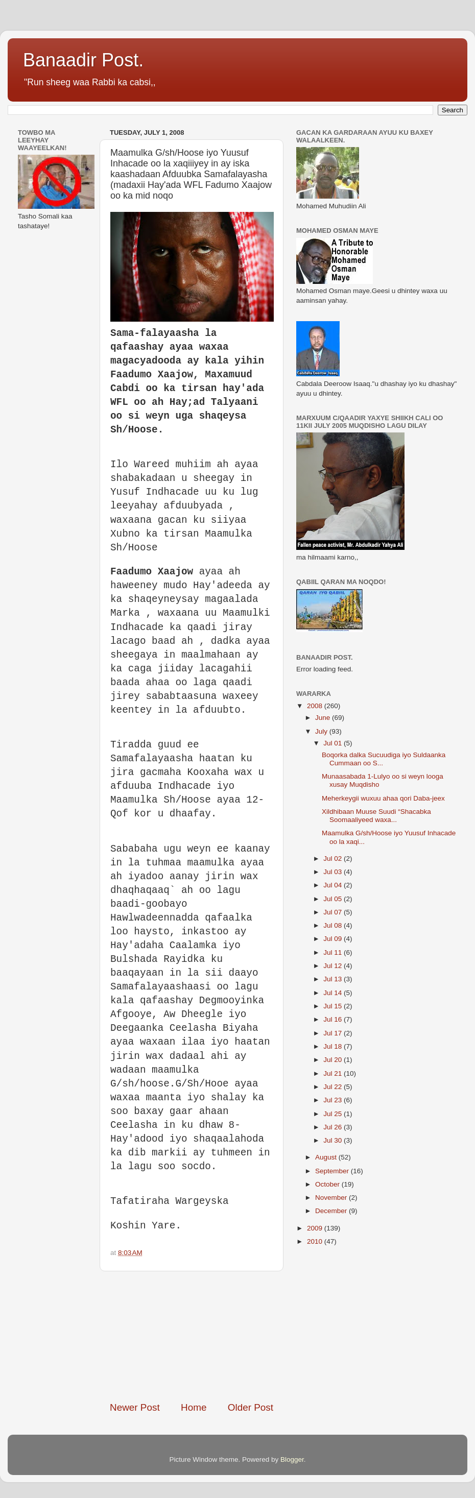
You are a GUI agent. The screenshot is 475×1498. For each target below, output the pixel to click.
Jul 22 (333, 1087)
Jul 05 (333, 899)
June (323, 717)
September (333, 1171)
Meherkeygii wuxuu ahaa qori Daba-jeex (383, 798)
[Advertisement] (192, 1336)
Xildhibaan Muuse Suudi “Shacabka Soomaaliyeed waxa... (376, 816)
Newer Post (135, 1407)
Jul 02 (333, 858)
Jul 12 (333, 966)
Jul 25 (333, 1114)
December (332, 1211)
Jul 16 (333, 1019)
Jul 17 (333, 1033)
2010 (315, 1241)
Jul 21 (333, 1073)
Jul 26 (333, 1127)
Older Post (250, 1407)
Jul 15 (333, 1006)
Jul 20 (333, 1060)
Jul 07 (333, 912)
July (322, 731)
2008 (315, 706)
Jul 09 (333, 939)
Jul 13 (333, 979)
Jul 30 (333, 1140)
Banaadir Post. (83, 60)
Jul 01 (333, 743)
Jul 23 (333, 1100)
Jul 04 (333, 885)
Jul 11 (333, 952)
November (332, 1197)
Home (193, 1407)
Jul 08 (333, 925)
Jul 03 (333, 872)
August (327, 1157)
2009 (315, 1228)
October (328, 1184)
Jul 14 (333, 993)
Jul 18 (333, 1046)
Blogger (292, 1459)
